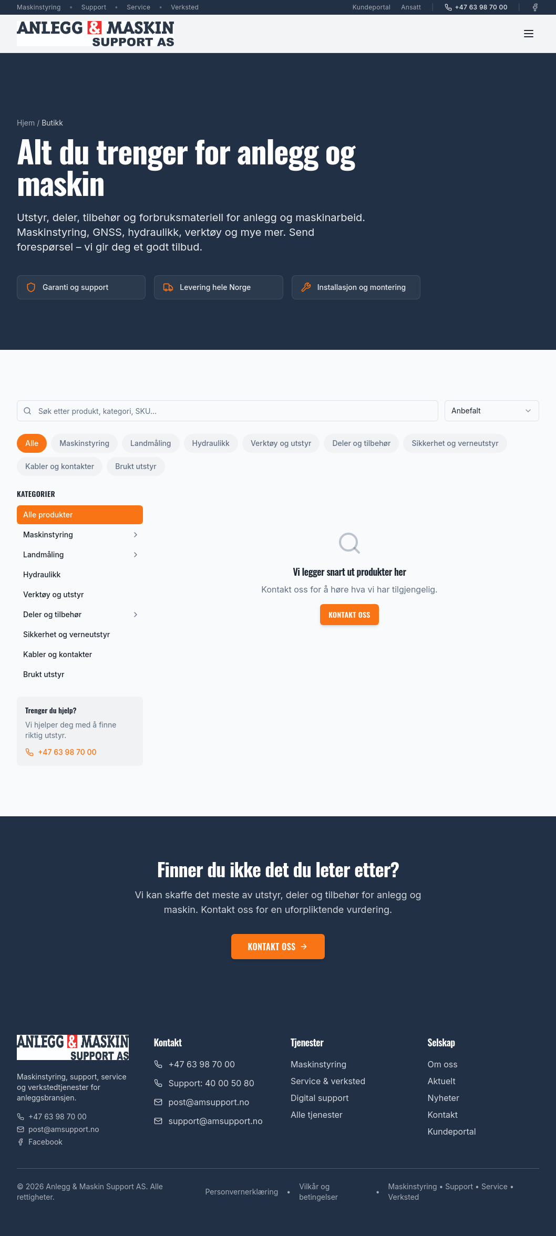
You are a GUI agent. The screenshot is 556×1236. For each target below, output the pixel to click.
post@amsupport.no (58, 1129)
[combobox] (492, 410)
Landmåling (150, 443)
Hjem (26, 122)
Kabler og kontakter (59, 466)
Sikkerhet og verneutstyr (454, 443)
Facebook (40, 1141)
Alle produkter (48, 514)
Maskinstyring (84, 443)
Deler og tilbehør (361, 443)
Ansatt (411, 7)
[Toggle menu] (528, 33)
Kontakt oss (349, 614)
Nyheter (443, 1098)
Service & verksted (328, 1081)
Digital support (319, 1098)
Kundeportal (371, 7)
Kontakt (443, 1114)
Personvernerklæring (241, 1191)
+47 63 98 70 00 (476, 7)
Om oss (443, 1064)
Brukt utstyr (135, 466)
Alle (31, 443)
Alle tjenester (317, 1114)
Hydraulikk (211, 443)
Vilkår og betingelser (318, 1191)
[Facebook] (535, 7)
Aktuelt (442, 1081)
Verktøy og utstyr (281, 443)
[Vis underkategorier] (135, 534)
